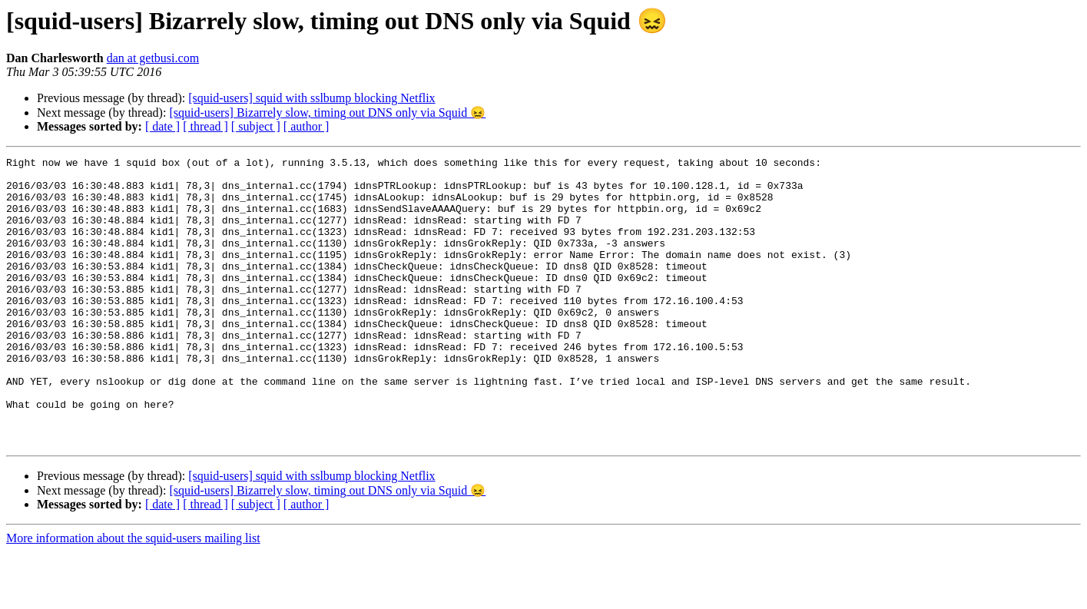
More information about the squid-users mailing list (133, 595)
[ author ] (306, 126)
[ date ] (162, 126)
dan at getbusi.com (153, 58)
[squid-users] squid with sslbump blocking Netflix (311, 97)
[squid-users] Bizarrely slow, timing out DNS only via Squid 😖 (327, 112)
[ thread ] (205, 126)
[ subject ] (255, 126)
